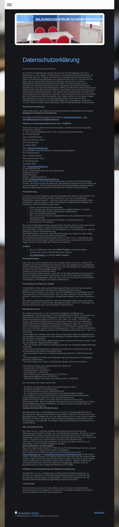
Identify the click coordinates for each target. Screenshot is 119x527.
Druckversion (23, 513)
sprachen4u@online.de (37, 148)
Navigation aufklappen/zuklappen (59, 4)
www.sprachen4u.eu (31, 454)
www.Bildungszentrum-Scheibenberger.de (63, 454)
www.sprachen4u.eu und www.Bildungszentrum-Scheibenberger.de (55, 118)
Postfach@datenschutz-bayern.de (44, 179)
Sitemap (35, 513)
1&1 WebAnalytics (38, 255)
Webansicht (99, 512)
